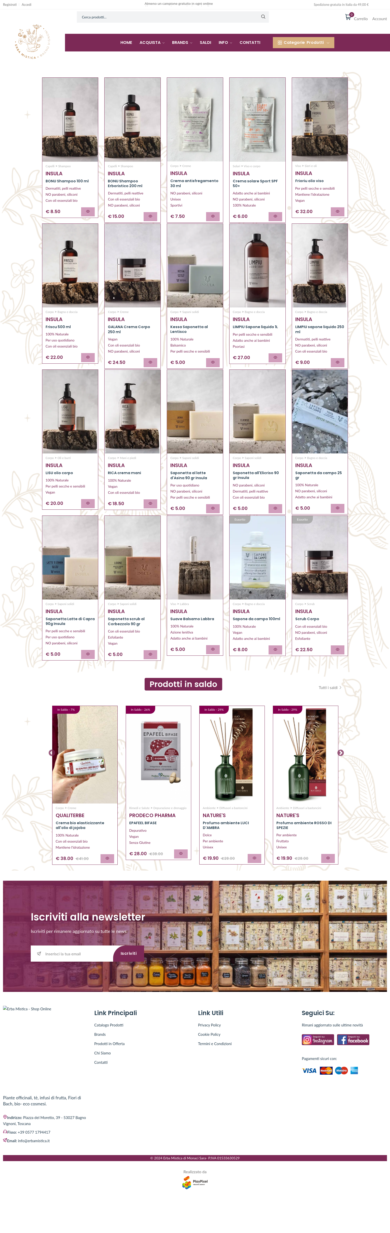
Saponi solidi (190, 319)
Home (126, 42)
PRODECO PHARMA (152, 842)
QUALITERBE (70, 842)
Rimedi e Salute (139, 835)
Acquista (152, 42)
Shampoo (64, 166)
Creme (186, 166)
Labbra (184, 624)
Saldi (205, 42)
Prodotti (303, 42)
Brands (182, 42)
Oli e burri (64, 471)
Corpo (174, 166)
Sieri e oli (310, 166)
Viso (298, 166)
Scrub (310, 624)
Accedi (26, 4)
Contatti (250, 42)
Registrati (10, 4)
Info (225, 42)
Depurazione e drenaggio (170, 835)
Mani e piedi (127, 472)
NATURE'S (214, 842)
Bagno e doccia (67, 319)
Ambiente (209, 835)
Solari (236, 166)
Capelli (50, 166)
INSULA (54, 173)
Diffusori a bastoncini (233, 835)
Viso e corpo (251, 166)
